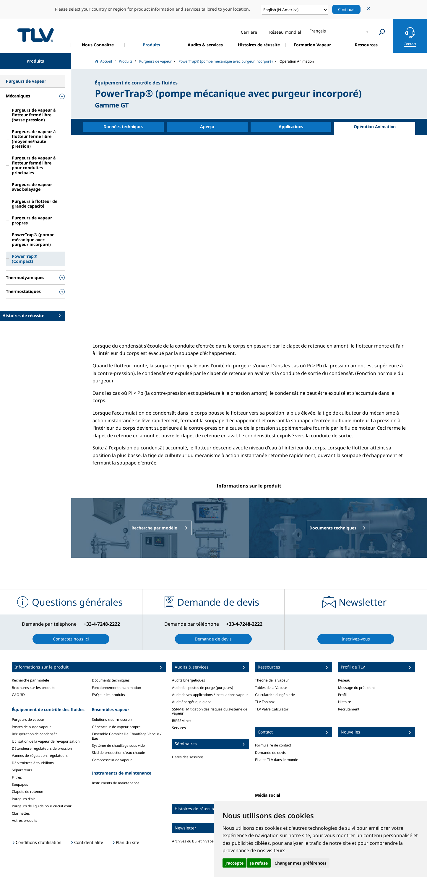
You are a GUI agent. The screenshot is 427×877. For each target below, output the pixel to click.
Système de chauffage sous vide (118, 745)
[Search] (382, 32)
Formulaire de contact (273, 745)
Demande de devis (270, 752)
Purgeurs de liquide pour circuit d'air (42, 805)
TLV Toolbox (265, 701)
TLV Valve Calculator (271, 709)
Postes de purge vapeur (31, 726)
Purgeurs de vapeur (28, 719)
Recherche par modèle (30, 680)
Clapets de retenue (27, 791)
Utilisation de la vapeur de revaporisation (45, 741)
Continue (346, 9)
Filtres (17, 777)
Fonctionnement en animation (116, 687)
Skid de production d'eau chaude (118, 752)
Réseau (344, 680)
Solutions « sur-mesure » (112, 719)
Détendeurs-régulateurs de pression (42, 748)
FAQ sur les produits (108, 694)
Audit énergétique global (192, 701)
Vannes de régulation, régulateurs (40, 755)
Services (179, 727)
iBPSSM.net (181, 720)
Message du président (356, 687)
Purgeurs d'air (23, 798)
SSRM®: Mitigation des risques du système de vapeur (209, 711)
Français (317, 31)
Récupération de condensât (34, 733)
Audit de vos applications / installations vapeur (210, 694)
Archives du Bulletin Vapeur (194, 841)
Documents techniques (111, 680)
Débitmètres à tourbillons (33, 762)
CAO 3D (18, 694)
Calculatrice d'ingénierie (275, 694)
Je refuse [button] (259, 863)
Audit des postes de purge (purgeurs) (202, 687)
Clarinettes (21, 813)
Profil (342, 694)
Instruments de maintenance (115, 782)
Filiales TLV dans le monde (276, 759)
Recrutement (348, 709)
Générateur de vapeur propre (116, 726)
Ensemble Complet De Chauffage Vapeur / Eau (126, 736)
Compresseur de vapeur (112, 759)
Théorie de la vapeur (272, 680)
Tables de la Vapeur (271, 687)
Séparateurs (22, 769)
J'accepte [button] (234, 863)
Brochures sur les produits (33, 687)
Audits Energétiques (188, 680)
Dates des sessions (188, 756)
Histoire (344, 701)
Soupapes (20, 784)
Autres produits (24, 820)
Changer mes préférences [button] (301, 863)
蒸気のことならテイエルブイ (35, 35)
